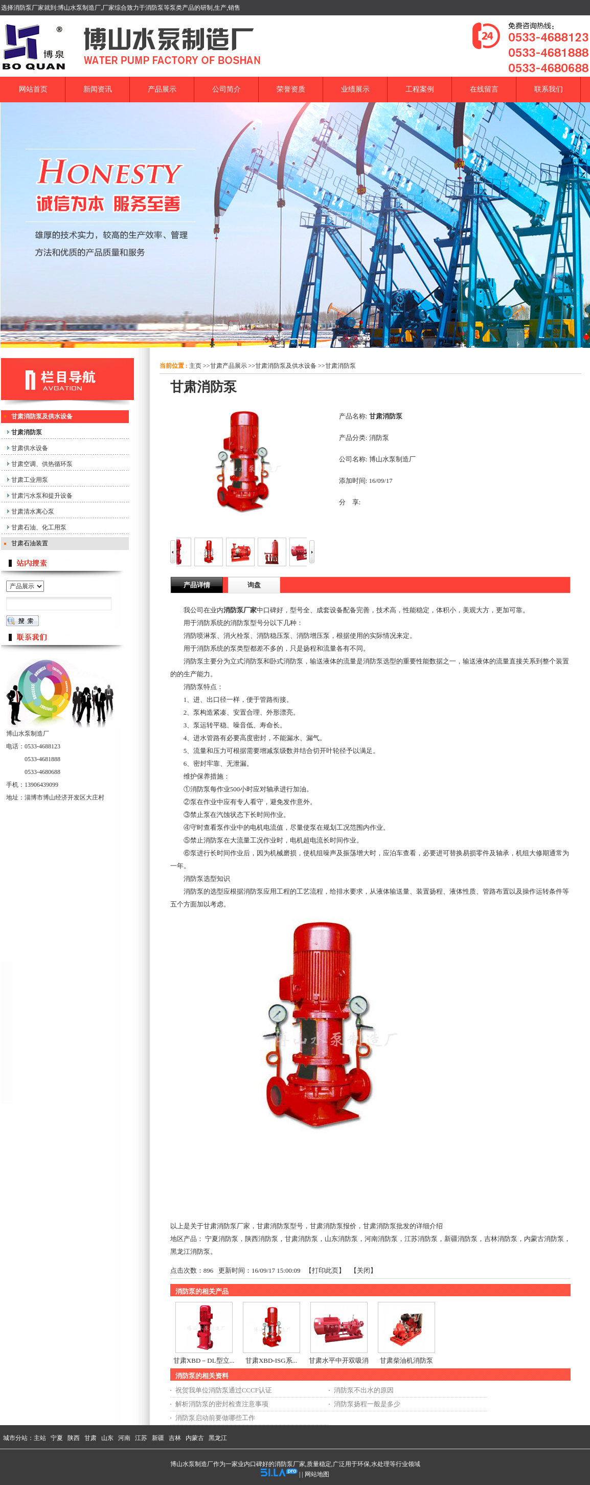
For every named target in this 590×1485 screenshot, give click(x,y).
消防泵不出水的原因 (364, 1390)
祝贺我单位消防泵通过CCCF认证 (223, 1390)
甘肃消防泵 (340, 365)
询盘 (254, 585)
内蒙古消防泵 (544, 1239)
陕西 (73, 1438)
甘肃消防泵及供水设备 (285, 365)
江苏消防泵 (421, 1239)
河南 (124, 1438)
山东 (107, 1438)
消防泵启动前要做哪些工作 (215, 1418)
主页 (195, 365)
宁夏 (57, 1438)
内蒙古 (195, 1438)
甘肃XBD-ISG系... (271, 1360)
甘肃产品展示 (228, 365)
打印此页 (325, 1270)
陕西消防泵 (261, 1239)
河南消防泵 (381, 1239)
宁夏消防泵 (221, 1239)
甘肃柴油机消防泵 (406, 1360)
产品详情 (197, 585)
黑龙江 (218, 1438)
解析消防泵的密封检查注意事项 (221, 1404)
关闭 (363, 1270)
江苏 (141, 1438)
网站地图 (317, 1474)
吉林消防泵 (500, 1239)
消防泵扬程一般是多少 (367, 1404)
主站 (40, 1438)
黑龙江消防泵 (190, 1251)
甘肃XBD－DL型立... (204, 1360)
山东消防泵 (341, 1239)
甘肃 (90, 1438)
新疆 (158, 1438)
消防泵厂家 (240, 610)
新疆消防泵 (461, 1239)
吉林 (175, 1438)
